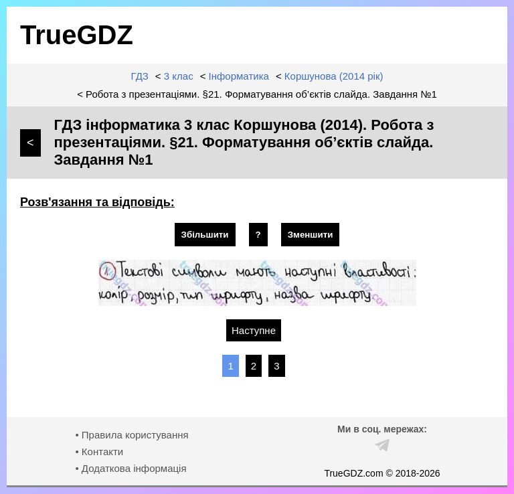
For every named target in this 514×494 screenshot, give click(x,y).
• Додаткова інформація (130, 468)
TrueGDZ (76, 35)
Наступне (254, 330)
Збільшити (205, 235)
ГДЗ (140, 76)
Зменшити (310, 235)
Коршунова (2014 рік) (333, 76)
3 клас (178, 76)
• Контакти (99, 451)
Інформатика (239, 76)
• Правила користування (131, 434)
